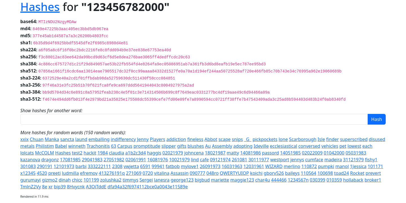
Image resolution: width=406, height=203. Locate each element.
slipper (169, 146)
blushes (195, 146)
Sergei (146, 180)
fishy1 (371, 159)
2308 (117, 166)
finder (332, 139)
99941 (158, 166)
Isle (321, 139)
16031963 (232, 166)
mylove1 (190, 166)
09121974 (220, 159)
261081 (239, 159)
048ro (212, 173)
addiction (176, 139)
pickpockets (265, 139)
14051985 (290, 153)
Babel (61, 146)
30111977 (258, 159)
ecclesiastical (283, 146)
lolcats (27, 153)
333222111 (99, 166)
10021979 (179, 159)
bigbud (202, 180)
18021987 (215, 153)
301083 (28, 166)
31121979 (353, 159)
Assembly (222, 146)
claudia (116, 153)
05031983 (356, 153)
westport (279, 159)
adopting (243, 146)
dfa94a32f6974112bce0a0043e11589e (147, 187)
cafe (204, 159)
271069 (134, 173)
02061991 (135, 159)
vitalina (161, 173)
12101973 (64, 166)
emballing (99, 139)
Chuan (37, 139)
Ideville (261, 146)
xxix (24, 139)
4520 (42, 173)
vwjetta (131, 166)
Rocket (357, 173)
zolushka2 (110, 180)
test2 (77, 153)
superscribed (354, 139)
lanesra (161, 180)
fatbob (173, 166)
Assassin (180, 173)
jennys (297, 159)
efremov (89, 173)
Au (208, 146)
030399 (317, 180)
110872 (309, 166)
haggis (154, 153)
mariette (220, 180)
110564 (308, 173)
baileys (292, 173)
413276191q (112, 173)
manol (342, 166)
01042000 (334, 153)
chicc (77, 180)
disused (377, 139)
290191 (44, 166)
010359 (334, 180)
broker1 (373, 180)
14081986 (250, 153)
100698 (325, 173)
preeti (54, 173)
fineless (195, 139)
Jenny (143, 139)
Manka (52, 139)
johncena (194, 153)
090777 (197, 173)
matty (233, 153)
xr (50, 187)
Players (157, 139)
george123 (182, 180)
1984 (103, 153)
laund (81, 139)
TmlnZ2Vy (30, 187)
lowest (354, 146)
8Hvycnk (76, 187)
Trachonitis (98, 146)
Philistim (45, 146)
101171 (375, 166)
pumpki (326, 166)
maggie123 (242, 180)
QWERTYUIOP (234, 173)
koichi (256, 173)
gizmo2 (50, 180)
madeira (333, 159)
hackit (90, 153)
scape (225, 139)
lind (195, 159)
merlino (292, 166)
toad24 (341, 173)
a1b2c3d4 (135, 153)
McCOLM (44, 153)
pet (343, 146)
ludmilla (70, 173)
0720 (148, 173)
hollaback (353, 180)
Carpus (124, 146)
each (367, 146)
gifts (181, 146)
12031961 (253, 166)
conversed (309, 146)
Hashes (63, 153)
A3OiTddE (96, 187)
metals (27, 146)
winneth (76, 146)
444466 (279, 180)
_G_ (247, 139)
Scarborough (302, 139)
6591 (145, 166)
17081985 (70, 159)
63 (113, 146)
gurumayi (30, 180)
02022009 (312, 153)
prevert (373, 173)
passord (270, 153)
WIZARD (274, 166)
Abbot (210, 139)
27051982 (114, 159)
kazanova (30, 159)
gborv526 (274, 173)
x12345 (28, 173)
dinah (65, 180)
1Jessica (358, 166)
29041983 (92, 159)
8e (44, 187)
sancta (67, 139)
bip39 (60, 187)
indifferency (123, 139)
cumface (314, 159)
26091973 (210, 166)
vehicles (329, 146)
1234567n (298, 180)
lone (283, 139)
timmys (130, 180)
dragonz (50, 159)
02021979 (172, 153)
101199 (91, 180)
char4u (262, 180)
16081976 (157, 159)
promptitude (146, 146)
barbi (81, 166)
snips (237, 139)
